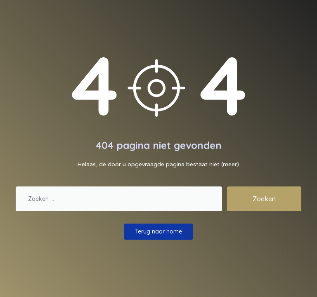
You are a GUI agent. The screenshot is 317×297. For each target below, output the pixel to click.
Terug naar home (158, 231)
